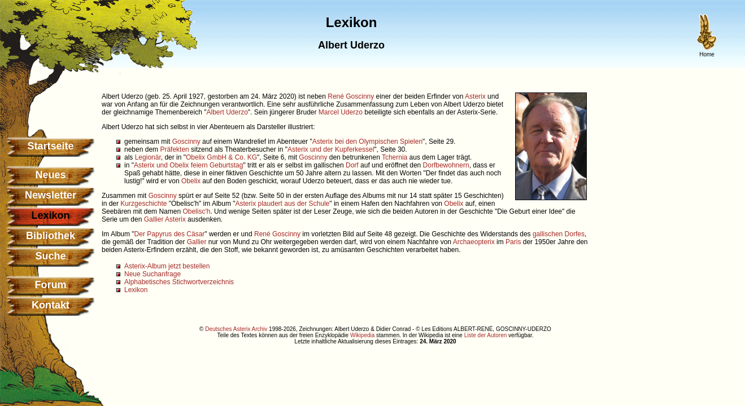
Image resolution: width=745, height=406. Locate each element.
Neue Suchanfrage (152, 274)
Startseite (50, 146)
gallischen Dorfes (559, 234)
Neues (50, 174)
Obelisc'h (196, 211)
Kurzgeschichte (143, 204)
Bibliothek (50, 235)
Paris (513, 242)
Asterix (475, 96)
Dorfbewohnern (446, 165)
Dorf (352, 165)
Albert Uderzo (226, 112)
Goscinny (186, 141)
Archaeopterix (474, 242)
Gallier (154, 219)
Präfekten (174, 149)
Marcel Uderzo (341, 112)
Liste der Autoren (485, 335)
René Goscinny (351, 96)
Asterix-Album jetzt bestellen (167, 266)
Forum (51, 284)
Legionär (148, 157)
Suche (50, 256)
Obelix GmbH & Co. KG (221, 157)
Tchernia (394, 157)
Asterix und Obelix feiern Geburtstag (188, 165)
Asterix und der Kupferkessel (330, 149)
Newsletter (50, 195)
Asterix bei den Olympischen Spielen (367, 141)
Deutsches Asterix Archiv (236, 329)
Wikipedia (362, 335)
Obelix (191, 181)
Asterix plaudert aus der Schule (283, 204)
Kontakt (50, 305)
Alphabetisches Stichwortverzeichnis (179, 282)
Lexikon (135, 290)
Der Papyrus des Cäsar (169, 234)
